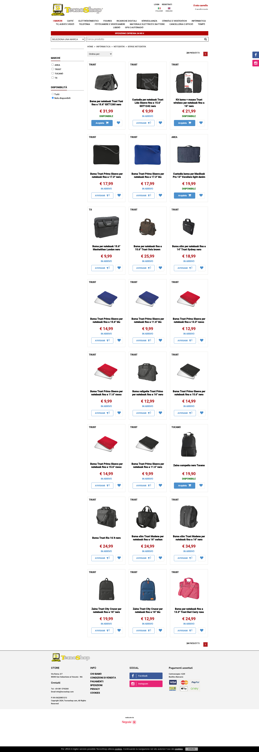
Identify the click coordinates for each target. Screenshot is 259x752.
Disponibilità (59, 87)
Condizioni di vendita (103, 678)
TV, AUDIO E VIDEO (65, 24)
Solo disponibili (61, 98)
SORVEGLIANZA (149, 21)
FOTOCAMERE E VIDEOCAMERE (110, 24)
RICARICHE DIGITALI (127, 21)
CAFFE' (70, 21)
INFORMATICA (199, 21)
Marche (55, 58)
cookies (118, 749)
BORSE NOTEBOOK (137, 47)
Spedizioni (96, 685)
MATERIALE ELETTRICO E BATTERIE (147, 24)
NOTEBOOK (119, 47)
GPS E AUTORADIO (134, 28)
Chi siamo (96, 674)
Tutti (55, 94)
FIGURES (107, 21)
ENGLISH (169, 11)
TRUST (56, 69)
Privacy (95, 689)
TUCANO (57, 74)
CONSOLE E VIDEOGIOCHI (174, 21)
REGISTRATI (167, 4)
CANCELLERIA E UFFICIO (181, 24)
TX (54, 78)
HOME (90, 47)
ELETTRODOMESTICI (88, 21)
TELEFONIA (84, 24)
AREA (56, 65)
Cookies (95, 693)
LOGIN (156, 4)
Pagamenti (96, 681)
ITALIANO (159, 11)
